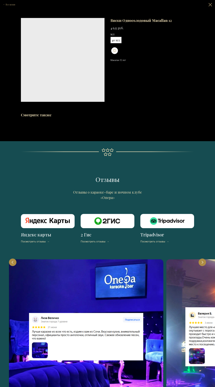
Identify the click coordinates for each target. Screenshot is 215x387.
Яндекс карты (36, 235)
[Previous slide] (12, 262)
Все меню (10, 4)
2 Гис (86, 235)
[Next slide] (202, 262)
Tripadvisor (152, 235)
